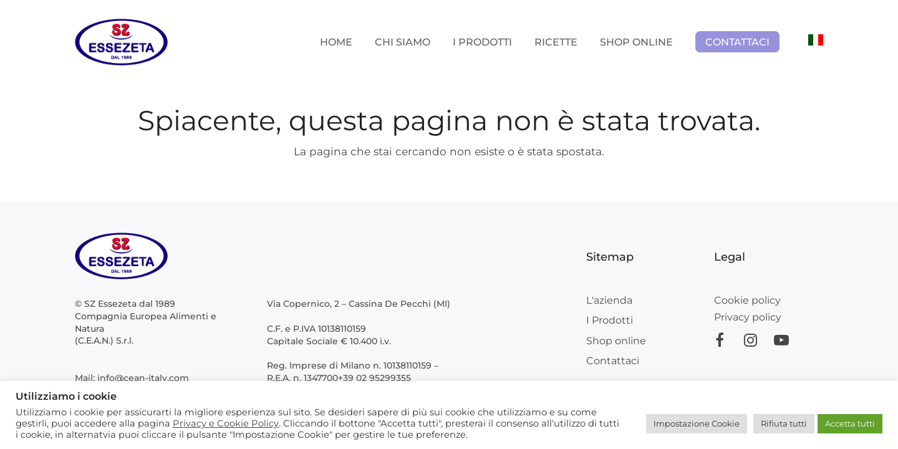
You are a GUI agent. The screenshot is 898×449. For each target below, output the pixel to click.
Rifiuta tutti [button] (784, 423)
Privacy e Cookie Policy (226, 423)
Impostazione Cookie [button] (697, 423)
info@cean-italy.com (143, 378)
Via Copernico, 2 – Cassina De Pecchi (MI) (358, 303)
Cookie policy (747, 300)
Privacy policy (747, 317)
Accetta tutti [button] (850, 423)
